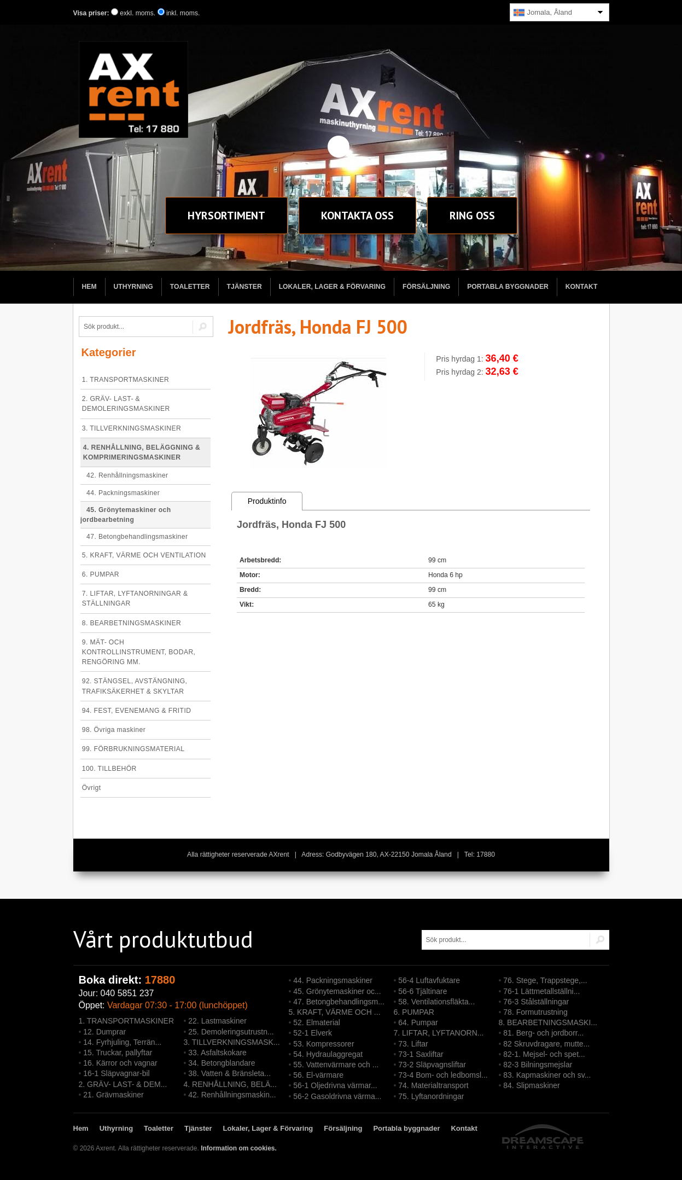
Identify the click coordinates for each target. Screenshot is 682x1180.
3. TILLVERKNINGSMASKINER (131, 428)
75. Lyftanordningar (431, 1096)
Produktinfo (267, 501)
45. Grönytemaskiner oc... (337, 991)
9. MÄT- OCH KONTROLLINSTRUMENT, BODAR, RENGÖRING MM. (139, 652)
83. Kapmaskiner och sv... (547, 1075)
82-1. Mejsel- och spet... (544, 1054)
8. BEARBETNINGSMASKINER (131, 623)
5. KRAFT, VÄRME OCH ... (335, 1012)
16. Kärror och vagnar (120, 1063)
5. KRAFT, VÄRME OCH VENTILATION (144, 555)
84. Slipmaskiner (531, 1085)
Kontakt (357, 215)
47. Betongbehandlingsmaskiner (134, 536)
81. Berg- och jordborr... (543, 1032)
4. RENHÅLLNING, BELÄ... (230, 1084)
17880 (160, 980)
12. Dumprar (104, 1031)
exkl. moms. (133, 13)
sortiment (226, 215)
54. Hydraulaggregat (328, 1054)
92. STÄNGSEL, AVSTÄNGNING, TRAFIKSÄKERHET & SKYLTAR (135, 686)
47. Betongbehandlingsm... (338, 1001)
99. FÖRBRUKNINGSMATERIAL (133, 749)
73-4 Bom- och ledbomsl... (442, 1075)
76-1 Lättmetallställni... (541, 991)
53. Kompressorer (323, 1043)
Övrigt (91, 788)
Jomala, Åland (543, 12)
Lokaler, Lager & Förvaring (332, 286)
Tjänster (244, 286)
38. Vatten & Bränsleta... (229, 1073)
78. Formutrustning (535, 1012)
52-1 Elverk (312, 1032)
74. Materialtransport (433, 1085)
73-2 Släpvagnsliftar (432, 1064)
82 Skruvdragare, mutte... (546, 1043)
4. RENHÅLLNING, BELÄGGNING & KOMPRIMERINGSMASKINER (142, 452)
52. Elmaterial (316, 1022)
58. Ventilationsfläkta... (436, 1001)
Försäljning (426, 286)
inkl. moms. (179, 13)
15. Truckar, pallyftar (117, 1052)
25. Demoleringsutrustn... (230, 1031)
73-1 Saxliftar (420, 1054)
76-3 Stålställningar (536, 1001)
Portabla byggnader (508, 286)
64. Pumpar (418, 1022)
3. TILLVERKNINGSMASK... (232, 1042)
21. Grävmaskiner (113, 1094)
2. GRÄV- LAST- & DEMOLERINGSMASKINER (126, 403)
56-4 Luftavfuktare (429, 980)
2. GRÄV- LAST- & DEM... (123, 1084)
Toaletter (190, 286)
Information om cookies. (239, 1148)
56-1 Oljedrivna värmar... (335, 1085)
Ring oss (472, 215)
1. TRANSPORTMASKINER (126, 379)
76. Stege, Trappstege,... (545, 980)
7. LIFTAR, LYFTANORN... (439, 1032)
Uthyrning (133, 286)
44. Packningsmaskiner (120, 493)
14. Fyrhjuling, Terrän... (122, 1042)
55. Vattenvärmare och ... (335, 1064)
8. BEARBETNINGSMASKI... (548, 1022)
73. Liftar (413, 1043)
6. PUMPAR (100, 574)
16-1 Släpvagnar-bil (116, 1073)
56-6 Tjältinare (422, 991)
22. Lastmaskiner (217, 1020)
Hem (89, 286)
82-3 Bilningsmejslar (537, 1064)
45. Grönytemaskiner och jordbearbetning (125, 515)
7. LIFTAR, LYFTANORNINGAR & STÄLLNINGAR (135, 598)
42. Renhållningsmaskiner (124, 475)
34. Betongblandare (221, 1063)
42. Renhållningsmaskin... (232, 1094)
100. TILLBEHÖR (109, 768)
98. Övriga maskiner (113, 730)
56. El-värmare (318, 1075)
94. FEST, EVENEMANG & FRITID (136, 710)
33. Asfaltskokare (217, 1052)
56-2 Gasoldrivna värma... (337, 1096)
